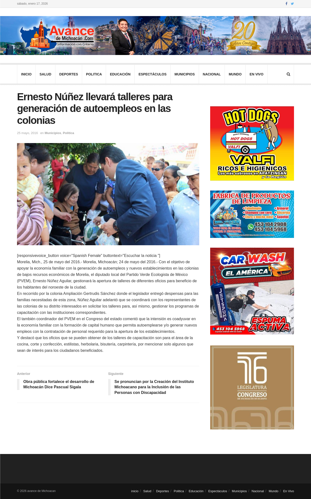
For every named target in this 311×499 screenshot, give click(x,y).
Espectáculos (152, 74)
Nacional (212, 74)
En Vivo (256, 74)
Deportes (68, 74)
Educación (120, 74)
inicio (26, 74)
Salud (45, 74)
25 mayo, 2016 (27, 133)
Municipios (184, 74)
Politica (94, 74)
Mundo (235, 74)
